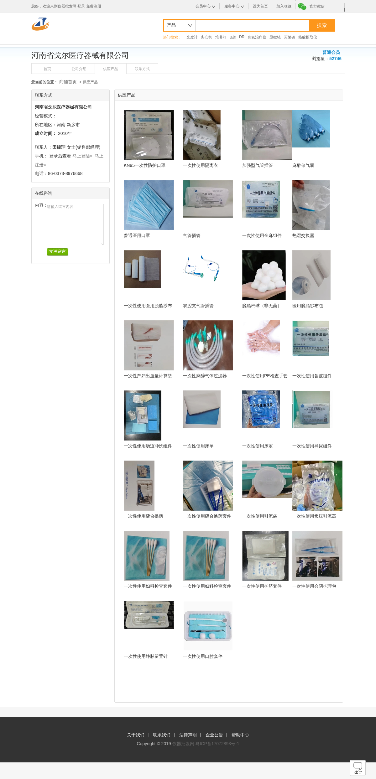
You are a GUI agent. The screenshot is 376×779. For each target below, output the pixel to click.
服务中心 (231, 6)
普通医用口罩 (137, 235)
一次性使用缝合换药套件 (207, 515)
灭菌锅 (289, 37)
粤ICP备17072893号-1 (217, 743)
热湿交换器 (303, 235)
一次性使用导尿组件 (312, 445)
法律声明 (188, 734)
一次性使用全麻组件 (262, 235)
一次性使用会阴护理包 (314, 586)
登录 (81, 6)
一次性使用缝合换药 (143, 515)
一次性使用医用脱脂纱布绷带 (148, 305)
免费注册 (93, 6)
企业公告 (214, 734)
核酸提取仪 (307, 37)
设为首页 (260, 6)
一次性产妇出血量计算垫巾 (148, 376)
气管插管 (192, 235)
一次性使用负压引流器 (314, 515)
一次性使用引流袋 (259, 515)
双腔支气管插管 (198, 305)
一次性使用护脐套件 (262, 586)
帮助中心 (240, 734)
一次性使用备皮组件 (312, 375)
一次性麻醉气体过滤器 (205, 375)
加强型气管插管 (257, 165)
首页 (47, 69)
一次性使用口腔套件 (202, 656)
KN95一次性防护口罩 (144, 165)
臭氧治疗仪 (257, 37)
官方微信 (317, 6)
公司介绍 (78, 69)
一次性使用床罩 (257, 445)
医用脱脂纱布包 (307, 305)
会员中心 (203, 6)
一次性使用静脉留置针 (146, 656)
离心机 (206, 37)
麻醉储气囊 (303, 165)
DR (241, 37)
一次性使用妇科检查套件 (148, 586)
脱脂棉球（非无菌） (262, 305)
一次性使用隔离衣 (200, 165)
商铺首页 (68, 81)
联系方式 (142, 69)
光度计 (192, 37)
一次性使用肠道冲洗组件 (148, 445)
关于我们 (135, 734)
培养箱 (221, 37)
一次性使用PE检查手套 (265, 375)
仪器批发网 (183, 743)
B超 (233, 37)
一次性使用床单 (198, 445)
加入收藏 (283, 6)
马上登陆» (82, 155)
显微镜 (275, 37)
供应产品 (110, 69)
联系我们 (161, 734)
